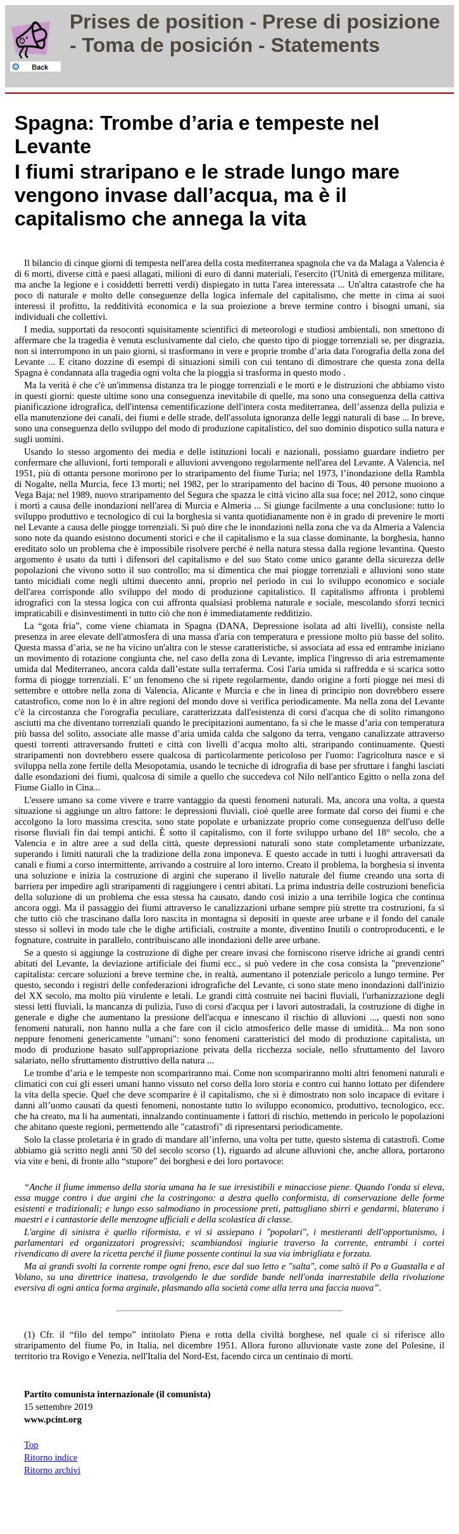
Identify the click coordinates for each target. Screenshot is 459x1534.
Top (31, 1445)
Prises (100, 21)
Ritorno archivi (52, 1470)
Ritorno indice (50, 1457)
